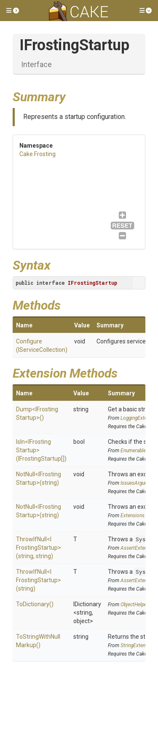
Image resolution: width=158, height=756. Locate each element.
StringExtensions (139, 645)
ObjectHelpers (136, 605)
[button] (12, 10)
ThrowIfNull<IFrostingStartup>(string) (38, 580)
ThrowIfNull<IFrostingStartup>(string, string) (38, 547)
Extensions (133, 515)
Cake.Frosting (37, 154)
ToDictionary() (35, 604)
